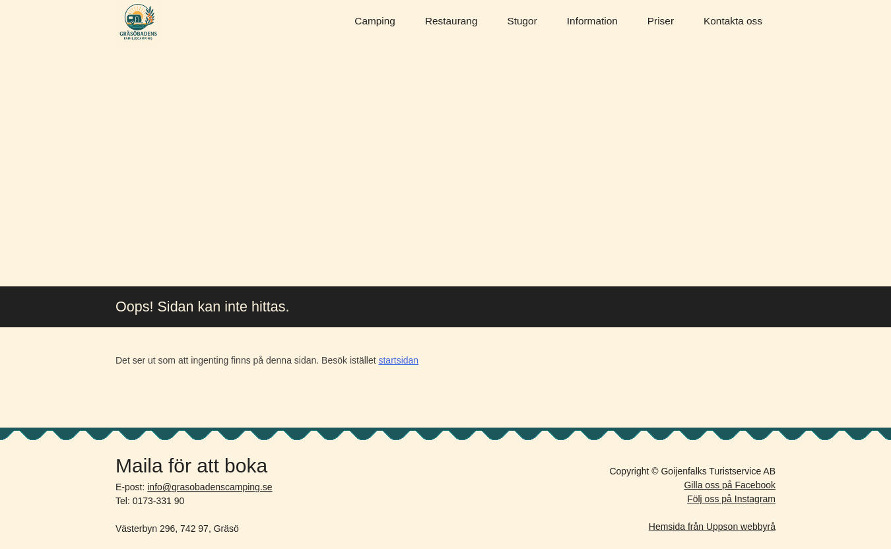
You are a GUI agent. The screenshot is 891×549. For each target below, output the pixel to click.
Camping (374, 20)
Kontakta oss (733, 20)
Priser (660, 20)
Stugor (522, 20)
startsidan (398, 360)
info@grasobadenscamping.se (209, 487)
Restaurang (451, 20)
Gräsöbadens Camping (139, 23)
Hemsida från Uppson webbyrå (712, 526)
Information (592, 20)
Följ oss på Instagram (731, 499)
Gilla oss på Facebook (730, 485)
